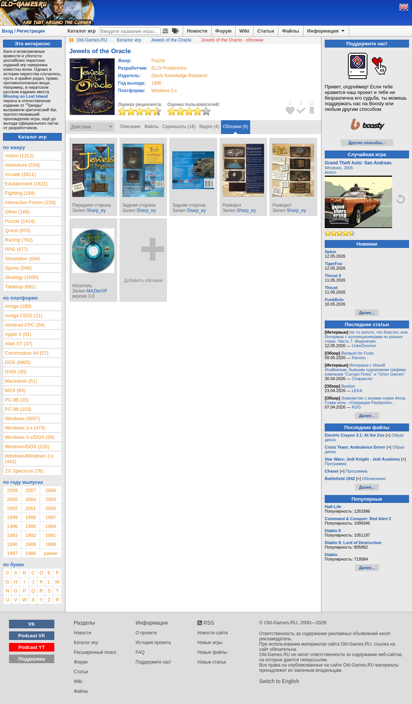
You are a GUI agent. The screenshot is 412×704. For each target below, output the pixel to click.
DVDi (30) (15, 371)
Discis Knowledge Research (179, 75)
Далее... (367, 312)
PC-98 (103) (18, 409)
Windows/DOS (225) (27, 446)
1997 (50, 517)
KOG (356, 407)
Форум (223, 31)
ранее (50, 553)
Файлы (290, 31)
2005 (12, 499)
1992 (30, 535)
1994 (50, 526)
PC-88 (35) (17, 400)
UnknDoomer (364, 345)
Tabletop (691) (20, 286)
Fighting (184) (20, 193)
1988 (50, 544)
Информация (326, 31)
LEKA (357, 390)
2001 (30, 508)
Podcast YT (31, 647)
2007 (30, 490)
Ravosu (359, 357)
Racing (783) (19, 240)
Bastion (348, 386)
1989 (30, 544)
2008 (12, 490)
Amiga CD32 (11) (23, 315)
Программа (335, 463)
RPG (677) (16, 249)
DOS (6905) (18, 362)
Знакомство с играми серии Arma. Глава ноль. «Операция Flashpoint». (365, 400)
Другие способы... (366, 142)
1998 (30, 517)
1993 (12, 535)
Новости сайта (212, 632)
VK (31, 624)
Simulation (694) (22, 258)
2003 (50, 499)
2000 (50, 508)
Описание (130, 126)
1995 (30, 526)
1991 (50, 535)
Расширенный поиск (95, 652)
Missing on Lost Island (25, 96)
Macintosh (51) (21, 381)
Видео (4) (209, 126)
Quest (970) (18, 230)
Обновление (374, 478)
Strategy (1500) (22, 277)
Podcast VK (31, 635)
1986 (30, 553)
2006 (50, 490)
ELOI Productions (169, 68)
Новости (197, 31)
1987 (12, 553)
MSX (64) (15, 390)
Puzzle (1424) (20, 221)
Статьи (265, 31)
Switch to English (279, 681)
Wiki (244, 31)
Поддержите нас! (153, 662)
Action (330, 172)
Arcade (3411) (20, 174)
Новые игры (209, 642)
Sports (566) (18, 268)
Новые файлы (212, 652)
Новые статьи (211, 662)
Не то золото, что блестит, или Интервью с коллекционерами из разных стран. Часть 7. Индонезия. (366, 336)
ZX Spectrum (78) (24, 471)
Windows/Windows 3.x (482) (29, 458)
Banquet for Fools (357, 353)
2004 (30, 499)
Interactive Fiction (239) (30, 202)
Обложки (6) (235, 126)
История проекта (153, 642)
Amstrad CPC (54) (25, 325)
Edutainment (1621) (26, 183)
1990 (12, 544)
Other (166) (17, 212)
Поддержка (31, 659)
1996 (156, 83)
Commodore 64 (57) (26, 353)
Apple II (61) (18, 334)
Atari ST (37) (18, 343)
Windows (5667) (22, 418)
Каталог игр (81, 31)
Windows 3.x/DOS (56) (29, 437)
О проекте (146, 632)
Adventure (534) (22, 165)
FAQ (140, 652)
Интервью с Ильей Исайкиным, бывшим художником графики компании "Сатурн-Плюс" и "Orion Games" (365, 369)
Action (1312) (19, 155)
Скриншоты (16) (179, 126)
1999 (12, 517)
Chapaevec (362, 378)
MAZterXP (97, 291)
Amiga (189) (18, 306)
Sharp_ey (96, 210)
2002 (12, 508)
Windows (333, 168)
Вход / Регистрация (23, 31)
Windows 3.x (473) (25, 428)
